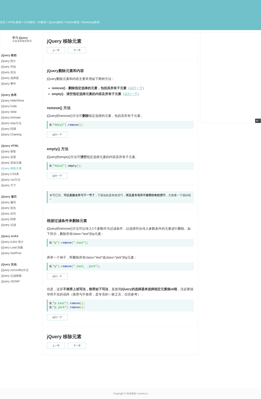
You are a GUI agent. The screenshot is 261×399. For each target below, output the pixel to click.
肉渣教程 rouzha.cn (137, 393)
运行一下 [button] (57, 134)
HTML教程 (14, 22)
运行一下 (136, 88)
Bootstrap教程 (91, 22)
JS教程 (42, 22)
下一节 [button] (77, 50)
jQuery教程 (56, 22)
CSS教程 (29, 22)
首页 (3, 22)
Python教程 (72, 22)
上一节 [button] (56, 50)
